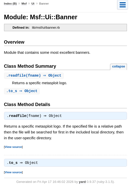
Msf (24, 3)
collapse (118, 66)
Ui (32, 3)
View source (13, 147)
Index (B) (10, 3)
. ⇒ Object (22, 91)
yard (82, 183)
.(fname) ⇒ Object (34, 75)
